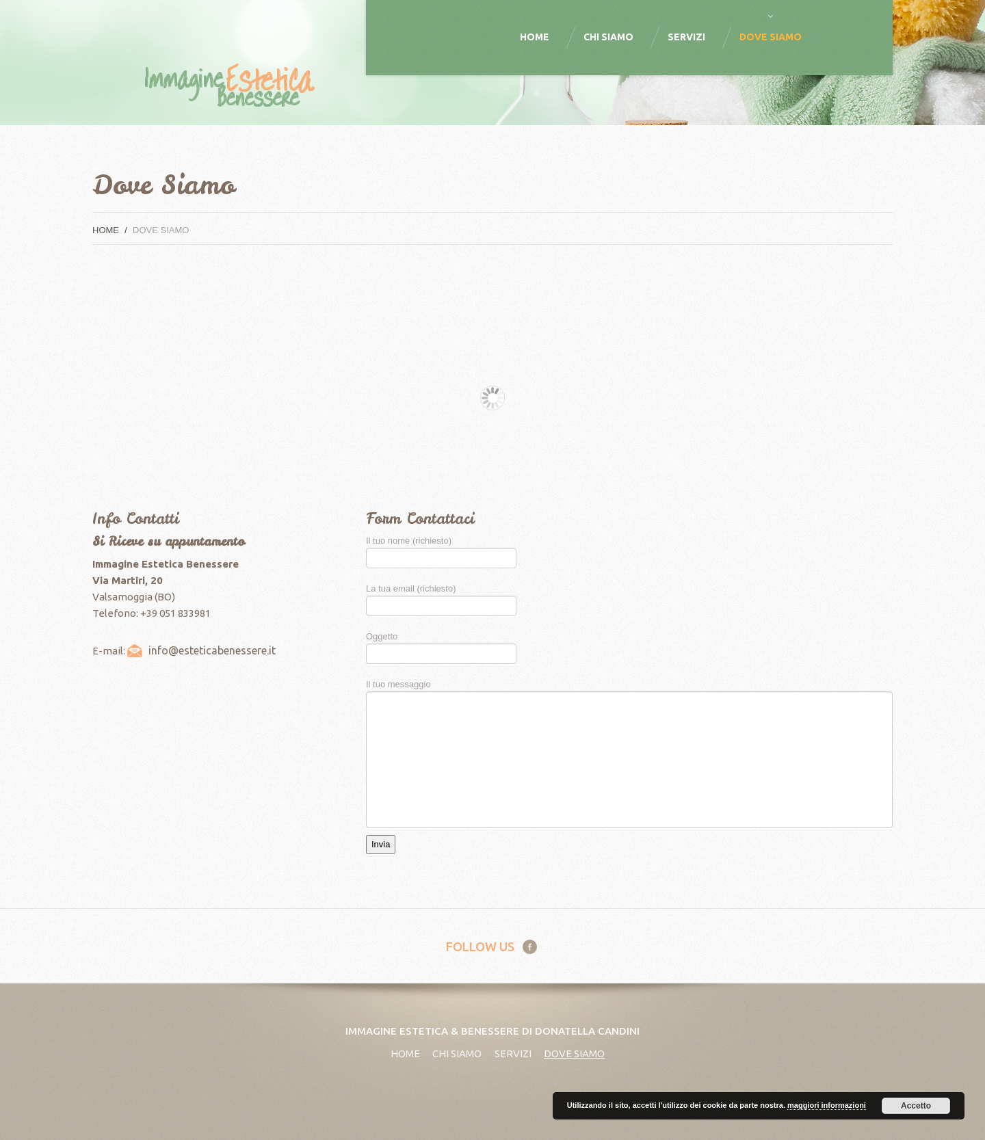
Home (534, 36)
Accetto (916, 1106)
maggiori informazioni (826, 1105)
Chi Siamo (608, 36)
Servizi (686, 36)
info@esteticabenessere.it (212, 650)
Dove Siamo (770, 36)
